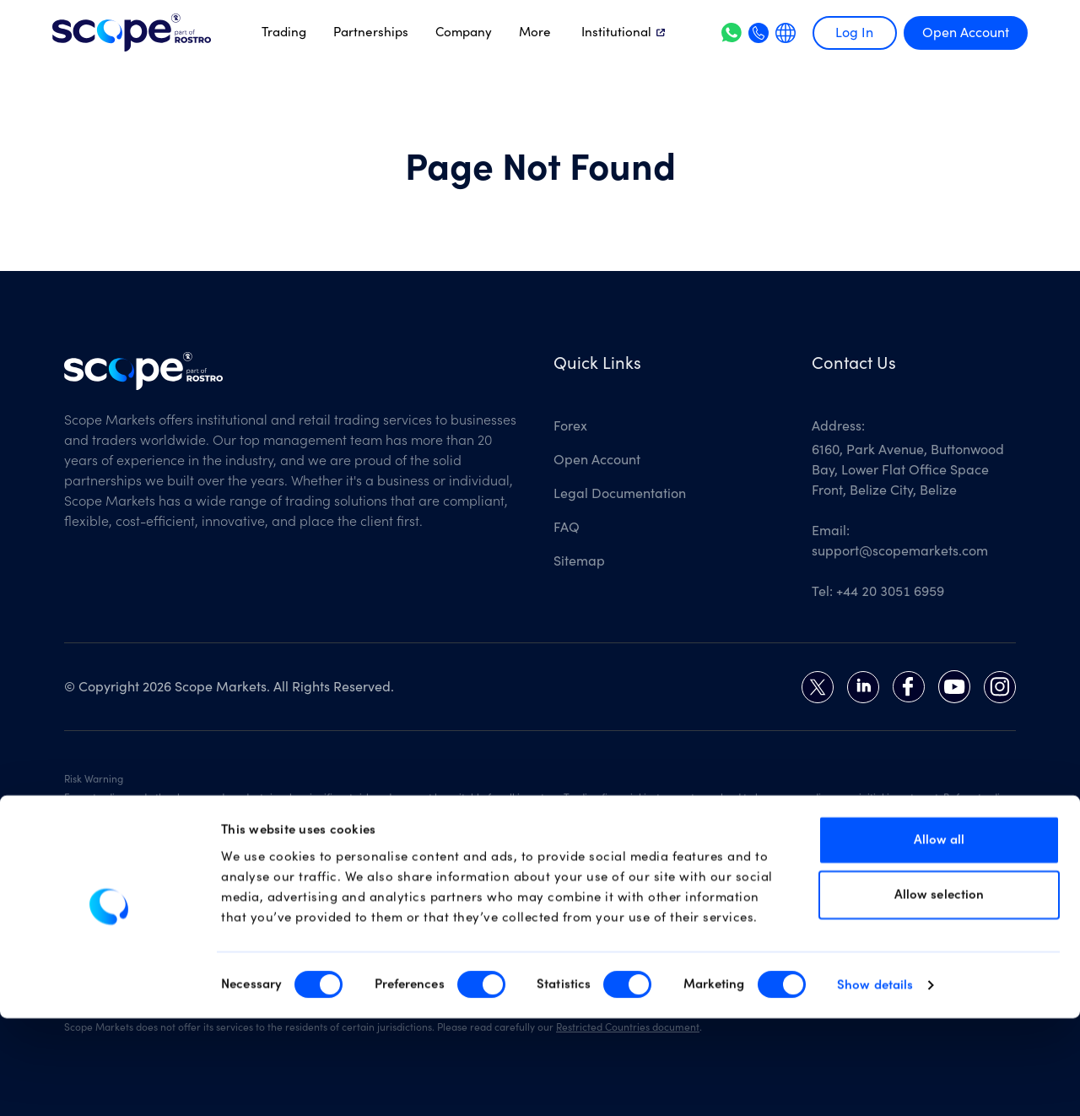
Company (463, 32)
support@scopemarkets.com (900, 551)
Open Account (965, 33)
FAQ (567, 527)
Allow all (939, 936)
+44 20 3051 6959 (890, 591)
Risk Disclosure (543, 813)
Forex (570, 426)
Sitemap (579, 561)
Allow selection (939, 992)
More (535, 32)
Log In (854, 33)
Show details (875, 1082)
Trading (284, 32)
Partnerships (370, 32)
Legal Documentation (620, 493)
